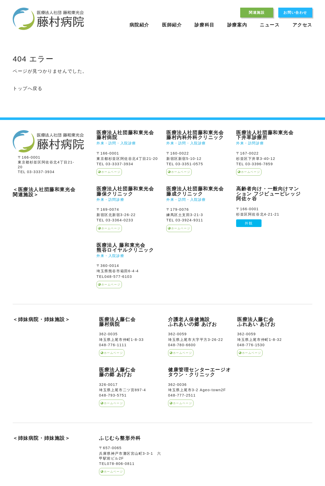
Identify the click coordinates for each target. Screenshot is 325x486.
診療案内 (237, 24)
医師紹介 (172, 24)
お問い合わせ (295, 12)
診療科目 (204, 24)
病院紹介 (139, 24)
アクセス (302, 24)
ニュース (270, 24)
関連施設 (257, 12)
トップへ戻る (28, 88)
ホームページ (109, 171)
